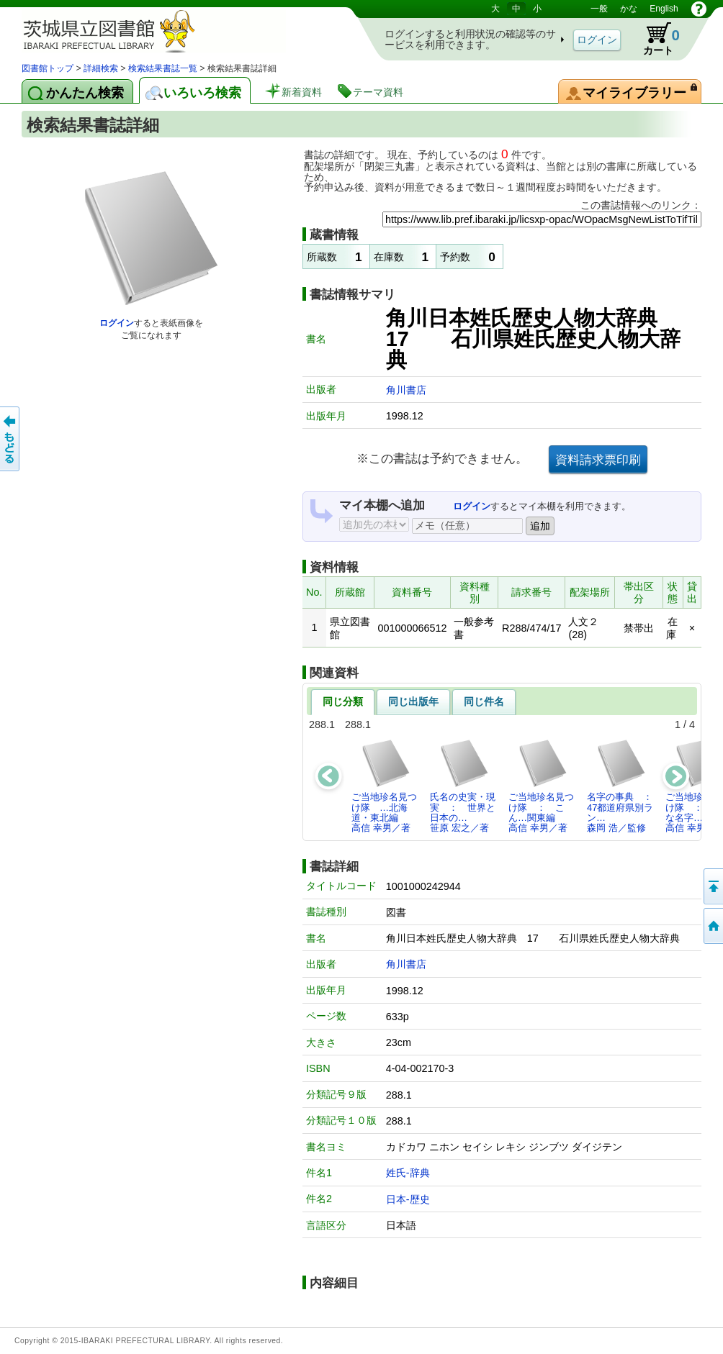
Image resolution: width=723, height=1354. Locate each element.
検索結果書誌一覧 (162, 68)
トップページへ (712, 926)
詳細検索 (101, 68)
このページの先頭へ (712, 886)
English (664, 9)
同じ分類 (343, 701)
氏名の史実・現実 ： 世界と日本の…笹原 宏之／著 (462, 785)
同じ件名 (484, 701)
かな (628, 9)
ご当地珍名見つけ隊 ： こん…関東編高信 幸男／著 (541, 785)
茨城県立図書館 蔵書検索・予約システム (173, 30)
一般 (599, 9)
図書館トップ (47, 68)
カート (654, 39)
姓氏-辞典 (408, 1172)
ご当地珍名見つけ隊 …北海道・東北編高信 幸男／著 (384, 785)
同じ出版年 (413, 701)
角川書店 (406, 390)
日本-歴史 (408, 1199)
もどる (11, 438)
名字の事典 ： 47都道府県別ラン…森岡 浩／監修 (623, 785)
